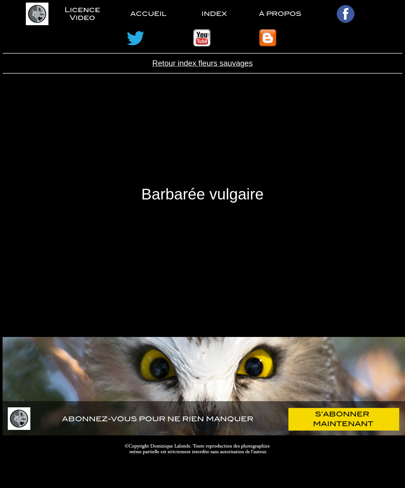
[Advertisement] (202, 135)
